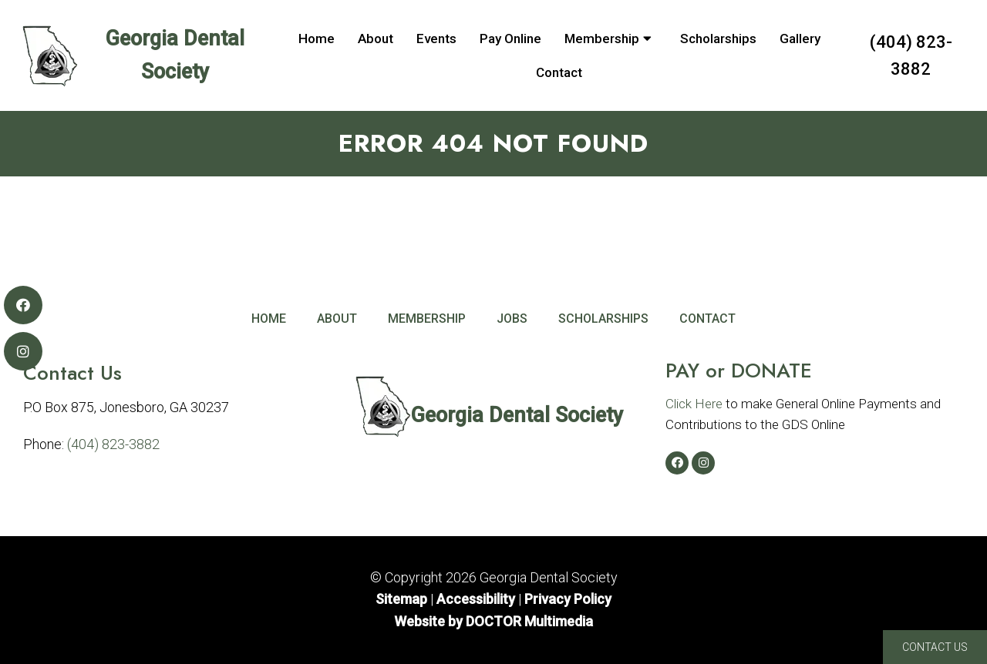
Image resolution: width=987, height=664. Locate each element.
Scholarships (718, 38)
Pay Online (510, 38)
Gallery (800, 38)
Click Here (694, 403)
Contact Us (935, 647)
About (375, 38)
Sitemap (401, 599)
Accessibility (475, 599)
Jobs (512, 318)
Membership (601, 38)
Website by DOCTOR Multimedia (493, 621)
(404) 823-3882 (911, 55)
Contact (559, 72)
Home (316, 38)
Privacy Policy (567, 599)
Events (436, 38)
